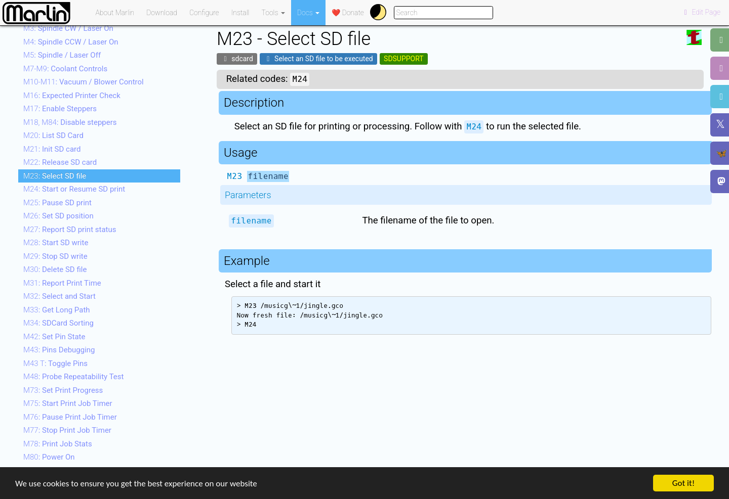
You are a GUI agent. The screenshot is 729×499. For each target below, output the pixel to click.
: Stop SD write (55, 256)
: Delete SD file (55, 269)
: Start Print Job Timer (67, 403)
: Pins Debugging (59, 349)
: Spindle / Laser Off (62, 55)
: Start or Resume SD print (74, 189)
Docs (308, 13)
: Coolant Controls (65, 68)
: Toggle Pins (55, 363)
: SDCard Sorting (58, 323)
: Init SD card (52, 149)
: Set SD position (58, 215)
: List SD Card (53, 135)
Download (161, 13)
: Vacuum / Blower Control (83, 81)
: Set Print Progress (63, 390)
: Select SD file (54, 175)
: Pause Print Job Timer (70, 417)
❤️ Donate (348, 13)
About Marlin (115, 13)
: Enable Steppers (60, 108)
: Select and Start (59, 296)
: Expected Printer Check (71, 95)
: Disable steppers (70, 122)
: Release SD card (60, 162)
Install (240, 13)
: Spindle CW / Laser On (68, 28)
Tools (273, 13)
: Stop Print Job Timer (67, 430)
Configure (204, 13)
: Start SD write (55, 242)
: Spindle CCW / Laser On (70, 42)
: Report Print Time (62, 283)
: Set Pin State (54, 336)
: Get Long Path (56, 309)
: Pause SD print (57, 202)
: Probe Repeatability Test (73, 376)
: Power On (49, 457)
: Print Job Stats (57, 443)
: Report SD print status (69, 229)
